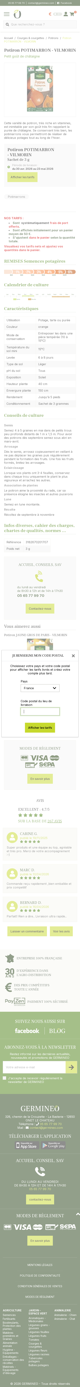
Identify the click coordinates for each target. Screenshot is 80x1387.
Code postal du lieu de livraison (36, 703)
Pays (24, 681)
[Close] (73, 655)
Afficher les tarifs (40, 727)
